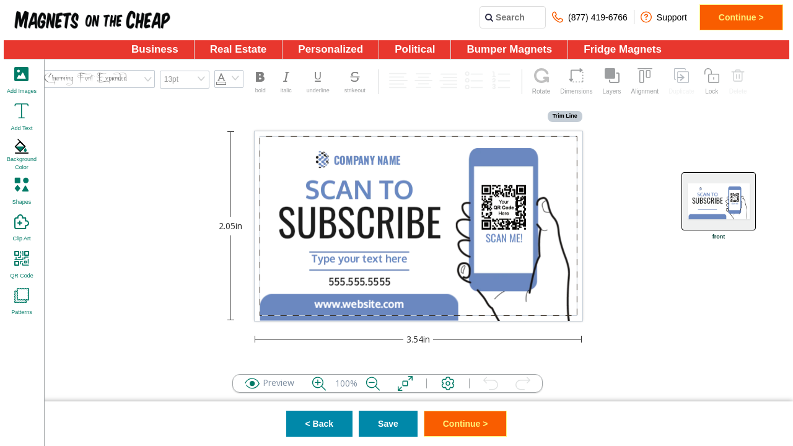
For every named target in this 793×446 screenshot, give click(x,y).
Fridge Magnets (623, 49)
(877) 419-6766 (590, 17)
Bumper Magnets (509, 49)
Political (415, 49)
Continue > (741, 17)
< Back (319, 424)
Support (664, 17)
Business (154, 49)
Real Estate (238, 49)
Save (388, 424)
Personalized (330, 49)
